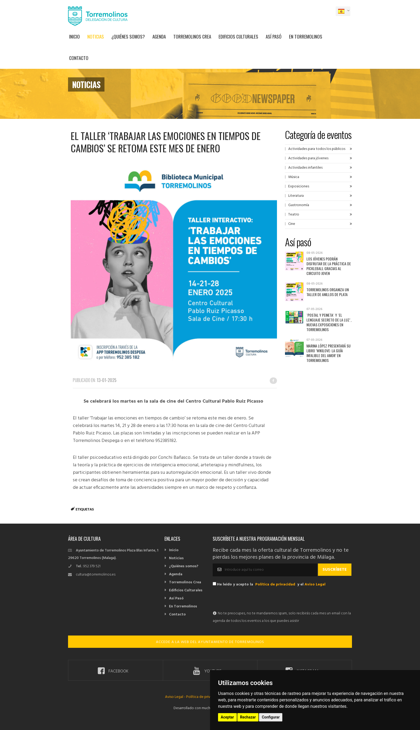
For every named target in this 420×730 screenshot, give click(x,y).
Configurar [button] (271, 717)
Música (293, 177)
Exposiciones (298, 186)
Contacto (78, 58)
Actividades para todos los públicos (316, 149)
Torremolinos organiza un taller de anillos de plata (327, 292)
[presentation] (253, 599)
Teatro (293, 214)
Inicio (74, 36)
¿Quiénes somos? (128, 36)
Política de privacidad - (204, 697)
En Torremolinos (305, 36)
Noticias (95, 36)
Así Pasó (274, 36)
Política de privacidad (275, 584)
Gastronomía (298, 205)
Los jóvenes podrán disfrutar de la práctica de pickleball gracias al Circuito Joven (328, 266)
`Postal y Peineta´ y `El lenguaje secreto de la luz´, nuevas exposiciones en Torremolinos (328, 322)
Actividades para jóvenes (308, 158)
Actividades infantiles (305, 168)
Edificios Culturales (238, 36)
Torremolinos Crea (192, 36)
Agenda (159, 36)
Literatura (296, 196)
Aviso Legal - (175, 697)
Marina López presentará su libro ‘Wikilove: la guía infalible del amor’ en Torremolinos (328, 353)
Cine (291, 224)
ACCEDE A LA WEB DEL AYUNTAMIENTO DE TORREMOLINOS (210, 642)
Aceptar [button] (227, 717)
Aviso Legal (315, 584)
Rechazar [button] (248, 717)
